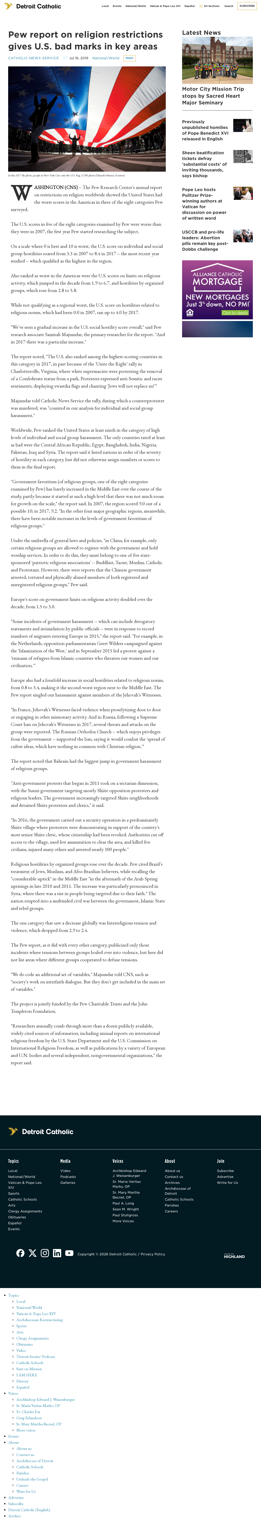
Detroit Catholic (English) (29, 1509)
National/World (136, 6)
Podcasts (68, 1177)
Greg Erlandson (29, 1417)
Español (190, 6)
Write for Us (227, 1183)
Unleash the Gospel (32, 1479)
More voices (25, 1430)
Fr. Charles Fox (28, 1411)
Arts (11, 1205)
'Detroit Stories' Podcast (35, 1356)
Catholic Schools (22, 1199)
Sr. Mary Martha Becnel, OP (126, 1195)
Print (130, 58)
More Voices (123, 1221)
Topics (13, 1295)
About (13, 1442)
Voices (13, 1393)
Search (229, 6)
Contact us (174, 1177)
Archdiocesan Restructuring (39, 1319)
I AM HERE (26, 1375)
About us (172, 1171)
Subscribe (247, 5)
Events (117, 6)
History (22, 1381)
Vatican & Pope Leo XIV (165, 6)
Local (105, 6)
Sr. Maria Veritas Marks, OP (127, 1184)
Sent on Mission (29, 1368)
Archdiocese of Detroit (178, 1191)
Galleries (67, 1183)
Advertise (225, 1177)
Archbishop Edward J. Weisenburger (129, 1173)
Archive (14, 1516)
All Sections (209, 6)
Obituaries (17, 1217)
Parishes (172, 1205)
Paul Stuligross (125, 1215)
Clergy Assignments (25, 1211)
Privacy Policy (153, 1254)
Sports (13, 1193)
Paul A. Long (123, 1203)
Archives (172, 1183)
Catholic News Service (33, 58)
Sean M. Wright (126, 1209)
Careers (171, 1211)
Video (65, 1171)
